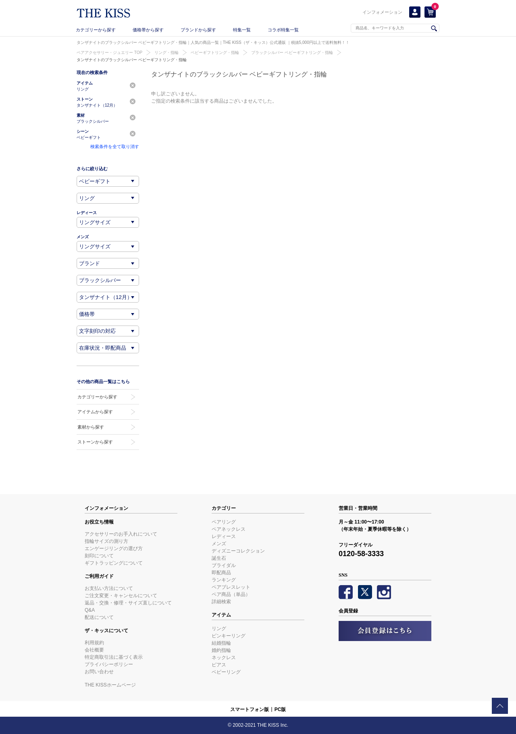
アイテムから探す (95, 411)
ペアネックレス (229, 529)
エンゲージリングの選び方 (114, 548)
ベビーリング (226, 672)
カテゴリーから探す (96, 29)
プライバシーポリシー (109, 664)
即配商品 (221, 572)
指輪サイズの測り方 (106, 541)
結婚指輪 (221, 643)
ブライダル (224, 565)
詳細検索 (221, 601)
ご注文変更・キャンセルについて (121, 595)
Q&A (90, 610)
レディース (224, 536)
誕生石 (219, 558)
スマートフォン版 (249, 709)
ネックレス (224, 657)
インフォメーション (382, 12)
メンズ (219, 543)
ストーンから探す (95, 441)
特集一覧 (242, 29)
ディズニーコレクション (238, 551)
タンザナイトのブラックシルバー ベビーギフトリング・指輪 (132, 60)
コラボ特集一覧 (283, 29)
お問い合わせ (99, 671)
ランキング (224, 580)
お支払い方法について (109, 588)
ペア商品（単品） (231, 594)
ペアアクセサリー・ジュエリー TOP (109, 52)
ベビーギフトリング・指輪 (215, 52)
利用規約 (94, 642)
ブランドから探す (198, 29)
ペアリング (224, 522)
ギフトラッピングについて (114, 563)
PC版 (280, 709)
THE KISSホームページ (110, 685)
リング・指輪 (166, 52)
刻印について (99, 556)
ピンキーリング (229, 636)
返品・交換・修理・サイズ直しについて (128, 603)
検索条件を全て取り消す (114, 146)
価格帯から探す (148, 29)
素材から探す (90, 427)
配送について (99, 617)
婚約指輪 (221, 650)
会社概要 (94, 650)
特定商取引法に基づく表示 (114, 657)
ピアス (219, 665)
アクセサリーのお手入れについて (121, 534)
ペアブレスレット (231, 587)
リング (219, 628)
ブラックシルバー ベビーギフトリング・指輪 (292, 52)
